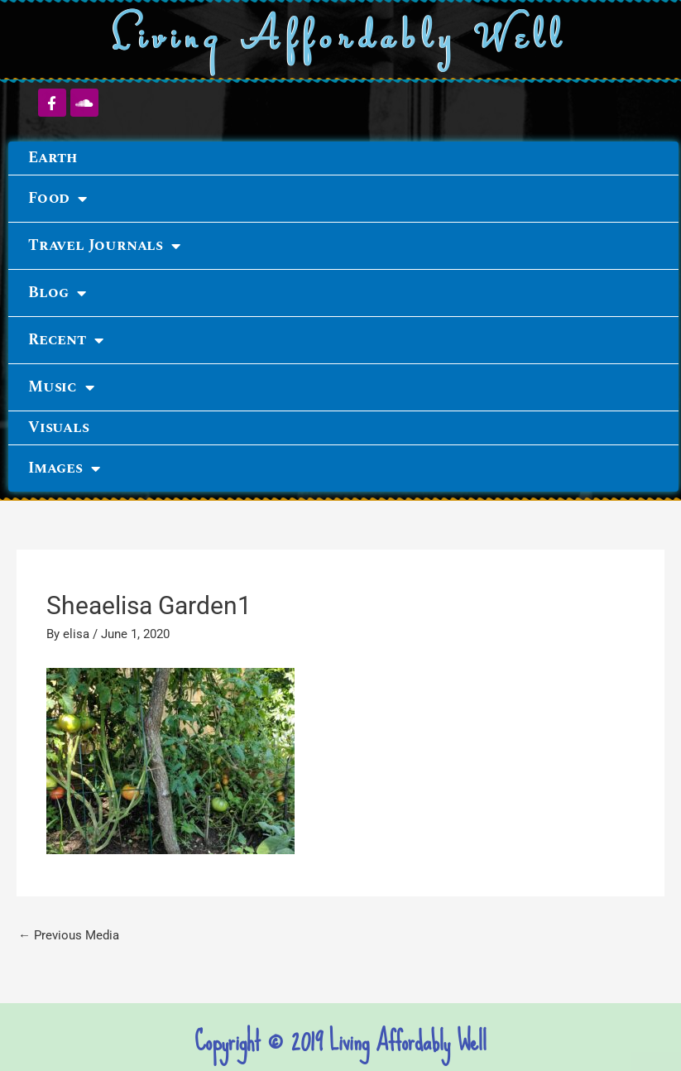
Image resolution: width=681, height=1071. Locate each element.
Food (57, 198)
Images (64, 468)
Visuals (58, 427)
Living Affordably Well (340, 40)
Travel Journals (104, 246)
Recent (65, 340)
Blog (57, 293)
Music (61, 387)
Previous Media (68, 935)
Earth (53, 157)
